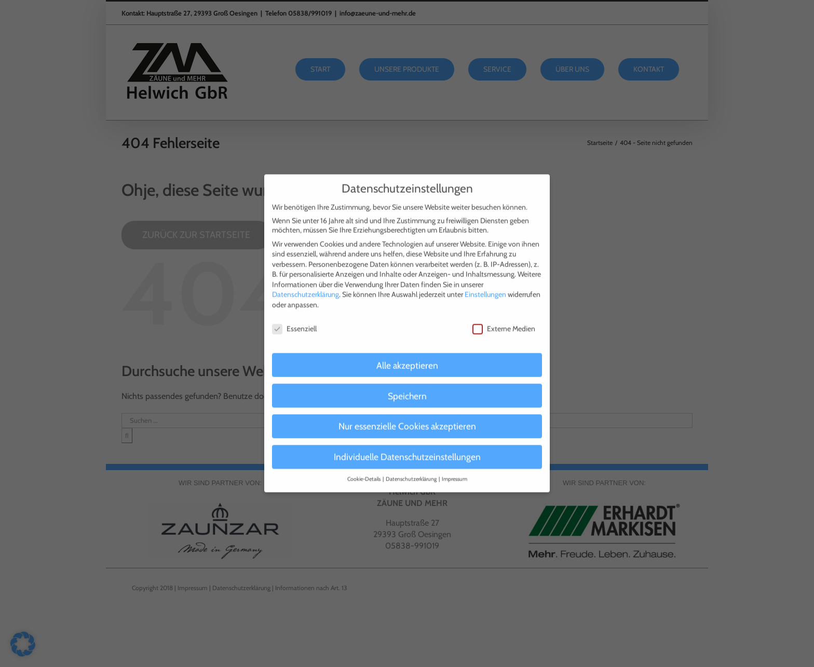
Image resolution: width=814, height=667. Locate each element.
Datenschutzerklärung (305, 285)
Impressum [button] (454, 470)
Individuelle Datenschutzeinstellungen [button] (407, 448)
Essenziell (294, 319)
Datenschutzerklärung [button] (412, 470)
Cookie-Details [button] (364, 470)
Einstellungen (485, 285)
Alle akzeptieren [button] (407, 356)
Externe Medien (503, 319)
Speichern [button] (407, 386)
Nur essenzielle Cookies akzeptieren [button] (407, 417)
